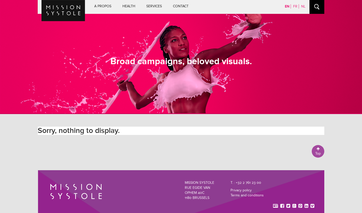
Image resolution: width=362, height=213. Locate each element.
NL (303, 6)
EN (287, 6)
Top (318, 151)
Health (128, 6)
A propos (102, 6)
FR (295, 6)
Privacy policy (241, 190)
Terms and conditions (247, 195)
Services (154, 6)
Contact (181, 6)
